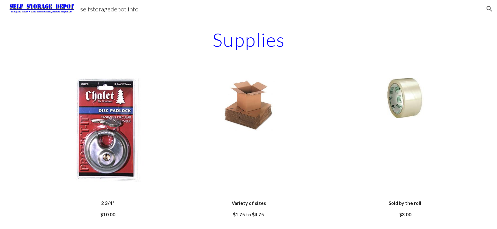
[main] (248, 40)
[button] (489, 8)
